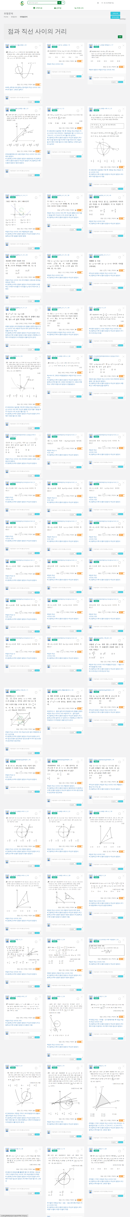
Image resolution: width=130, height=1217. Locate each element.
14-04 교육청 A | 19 (100, 1066)
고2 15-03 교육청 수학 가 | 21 (19, 811)
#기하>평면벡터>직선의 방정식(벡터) (106, 904)
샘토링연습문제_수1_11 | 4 (18, 308)
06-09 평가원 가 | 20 (100, 996)
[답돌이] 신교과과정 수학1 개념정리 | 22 (106, 939)
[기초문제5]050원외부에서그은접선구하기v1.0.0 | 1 (106, 357)
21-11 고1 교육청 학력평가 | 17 (103, 45)
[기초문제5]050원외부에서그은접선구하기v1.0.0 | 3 (23, 436)
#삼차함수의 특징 (33, 1174)
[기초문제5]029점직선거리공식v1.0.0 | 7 (22, 638)
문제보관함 (115, 17)
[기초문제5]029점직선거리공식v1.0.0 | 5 (64, 599)
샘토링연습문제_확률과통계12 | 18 (62, 690)
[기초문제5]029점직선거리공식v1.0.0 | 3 (106, 560)
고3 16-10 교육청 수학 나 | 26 (61, 356)
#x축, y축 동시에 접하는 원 (14, 87)
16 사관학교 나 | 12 (58, 108)
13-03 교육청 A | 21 (16, 1066)
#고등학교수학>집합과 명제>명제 (22, 235)
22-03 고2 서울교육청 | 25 (18, 45)
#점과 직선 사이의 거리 (32, 87)
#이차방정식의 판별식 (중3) (24, 326)
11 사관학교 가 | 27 (100, 308)
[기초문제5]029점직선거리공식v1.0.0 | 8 (64, 638)
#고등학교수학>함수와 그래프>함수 (106, 1129)
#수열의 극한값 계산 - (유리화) (61, 1203)
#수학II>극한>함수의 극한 (58, 142)
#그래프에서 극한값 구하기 (14, 1113)
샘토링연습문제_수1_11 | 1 (102, 255)
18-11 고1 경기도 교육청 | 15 (61, 45)
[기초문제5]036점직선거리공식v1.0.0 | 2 (106, 435)
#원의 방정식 (93, 70)
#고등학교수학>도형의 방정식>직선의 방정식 (23, 159)
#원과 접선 (93, 379)
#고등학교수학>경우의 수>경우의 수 (64, 717)
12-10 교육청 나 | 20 (58, 996)
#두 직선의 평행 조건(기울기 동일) (27, 409)
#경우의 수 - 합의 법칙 (55, 711)
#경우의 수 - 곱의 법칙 (71, 713)
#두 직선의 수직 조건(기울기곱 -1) (65, 215)
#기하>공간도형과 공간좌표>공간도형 (22, 737)
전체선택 (115, 13)
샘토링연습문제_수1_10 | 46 (60, 255)
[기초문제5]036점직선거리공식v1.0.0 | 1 (64, 435)
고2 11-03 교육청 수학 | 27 (18, 996)
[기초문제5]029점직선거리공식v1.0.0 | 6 (106, 599)
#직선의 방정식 (94, 273)
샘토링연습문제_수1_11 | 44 (60, 308)
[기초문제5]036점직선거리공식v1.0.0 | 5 (106, 482)
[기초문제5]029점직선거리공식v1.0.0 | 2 (64, 560)
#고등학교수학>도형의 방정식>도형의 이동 (64, 916)
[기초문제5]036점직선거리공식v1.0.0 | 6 (22, 521)
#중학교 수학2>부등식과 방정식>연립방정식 (64, 383)
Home (6, 17)
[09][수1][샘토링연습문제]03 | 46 (20, 760)
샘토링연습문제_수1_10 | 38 (60, 195)
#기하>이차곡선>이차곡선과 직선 (106, 670)
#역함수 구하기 (94, 1123)
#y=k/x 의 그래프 (53, 375)
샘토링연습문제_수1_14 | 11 (19, 195)
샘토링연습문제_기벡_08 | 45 (103, 638)
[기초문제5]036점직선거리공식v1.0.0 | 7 (64, 521)
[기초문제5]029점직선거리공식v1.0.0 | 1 (22, 560)
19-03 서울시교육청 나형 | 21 (19, 108)
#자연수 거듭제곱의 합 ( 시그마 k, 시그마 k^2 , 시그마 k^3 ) (106, 1124)
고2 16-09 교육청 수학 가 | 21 (103, 108)
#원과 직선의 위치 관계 (24, 328)
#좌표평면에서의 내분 (13, 154)
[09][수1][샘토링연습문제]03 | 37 (104, 690)
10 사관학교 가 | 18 (16, 356)
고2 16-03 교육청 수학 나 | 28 (61, 875)
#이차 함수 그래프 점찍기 (14, 89)
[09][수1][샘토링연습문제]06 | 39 (104, 760)
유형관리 (14, 17)
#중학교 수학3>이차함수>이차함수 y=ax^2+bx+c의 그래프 (22, 286)
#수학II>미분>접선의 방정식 (112, 1026)
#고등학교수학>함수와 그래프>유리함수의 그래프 (64, 381)
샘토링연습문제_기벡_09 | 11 (19, 690)
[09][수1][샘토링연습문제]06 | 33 (62, 760)
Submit (37, 102)
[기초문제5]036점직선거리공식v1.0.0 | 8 (106, 521)
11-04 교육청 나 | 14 (58, 1149)
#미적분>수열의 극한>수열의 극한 (64, 1208)
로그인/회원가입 (108, 3)
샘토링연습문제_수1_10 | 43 (102, 195)
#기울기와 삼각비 (69, 135)
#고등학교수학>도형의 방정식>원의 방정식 (23, 162)
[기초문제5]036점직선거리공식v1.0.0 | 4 (64, 482)
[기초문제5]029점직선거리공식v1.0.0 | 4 (22, 599)
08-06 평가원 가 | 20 (16, 1149)
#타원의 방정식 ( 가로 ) (97, 329)
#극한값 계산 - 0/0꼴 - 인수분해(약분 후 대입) (104, 1020)
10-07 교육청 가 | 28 (100, 1149)
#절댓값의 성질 (27, 232)
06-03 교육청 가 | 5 (16, 939)
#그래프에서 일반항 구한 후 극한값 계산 (61, 131)
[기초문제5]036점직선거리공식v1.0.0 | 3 (22, 482)
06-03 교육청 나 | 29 (58, 939)
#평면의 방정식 (69, 786)
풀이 (38, 84)
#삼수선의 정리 (27, 732)
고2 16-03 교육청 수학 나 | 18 (103, 811)
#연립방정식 (63, 375)
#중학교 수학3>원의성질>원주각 (106, 384)
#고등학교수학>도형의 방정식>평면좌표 (19, 158)
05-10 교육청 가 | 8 (100, 875)
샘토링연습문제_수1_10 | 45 (19, 255)
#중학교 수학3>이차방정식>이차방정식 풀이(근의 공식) (23, 336)
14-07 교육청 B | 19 (58, 1066)
